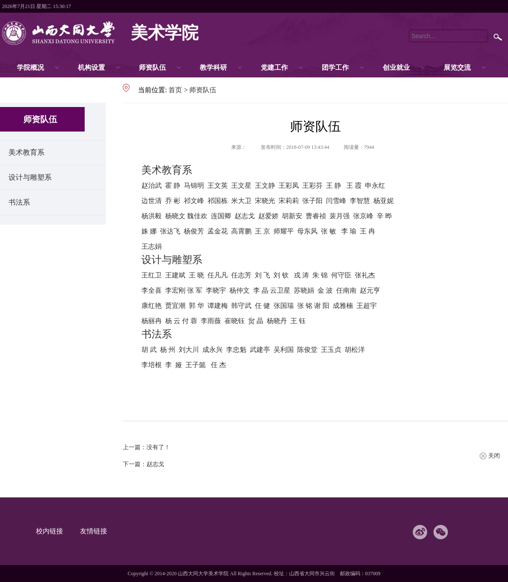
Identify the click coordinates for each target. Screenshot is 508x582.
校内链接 (54, 531)
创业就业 (396, 67)
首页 (175, 89)
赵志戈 (155, 464)
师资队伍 (152, 67)
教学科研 (213, 67)
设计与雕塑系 (30, 177)
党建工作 (274, 67)
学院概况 (30, 67)
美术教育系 (26, 152)
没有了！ (158, 447)
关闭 (494, 456)
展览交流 (457, 67)
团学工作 (335, 67)
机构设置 (91, 67)
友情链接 (98, 531)
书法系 (19, 202)
